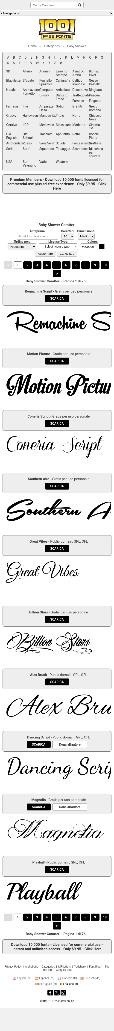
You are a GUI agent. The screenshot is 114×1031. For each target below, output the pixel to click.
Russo (27, 143)
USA (9, 162)
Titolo (60, 115)
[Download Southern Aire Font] (57, 486)
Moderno (78, 125)
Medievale (46, 125)
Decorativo (80, 90)
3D (8, 71)
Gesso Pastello (94, 82)
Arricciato (63, 90)
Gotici (60, 106)
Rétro (76, 134)
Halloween (30, 115)
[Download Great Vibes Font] (57, 548)
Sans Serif (46, 143)
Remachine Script (38, 291)
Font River (95, 966)
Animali (44, 71)
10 (105, 265)
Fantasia (12, 106)
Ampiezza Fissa (46, 108)
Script (10, 149)
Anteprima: (38, 231)
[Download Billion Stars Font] (57, 619)
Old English (11, 136)
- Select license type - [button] (57, 246)
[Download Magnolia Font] (38, 807)
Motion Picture (38, 354)
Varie (43, 162)
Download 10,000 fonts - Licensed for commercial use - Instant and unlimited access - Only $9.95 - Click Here (57, 946)
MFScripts (64, 966)
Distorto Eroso (61, 97)
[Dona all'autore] (70, 744)
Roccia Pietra (94, 136)
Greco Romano (95, 108)
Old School (28, 136)
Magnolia (38, 800)
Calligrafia (63, 80)
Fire (25, 106)
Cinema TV (94, 126)
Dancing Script (38, 737)
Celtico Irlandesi (78, 82)
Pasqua (94, 95)
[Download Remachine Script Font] (57, 298)
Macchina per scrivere (96, 152)
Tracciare (46, 134)
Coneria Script (38, 416)
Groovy (11, 115)
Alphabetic (31, 966)
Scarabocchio (80, 149)
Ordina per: (22, 241)
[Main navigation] (56, 13)
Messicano (63, 125)
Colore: (92, 241)
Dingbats (95, 90)
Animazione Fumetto (30, 91)
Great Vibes (38, 541)
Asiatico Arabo (78, 73)
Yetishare (80, 966)
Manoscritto (47, 115)
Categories (48, 966)
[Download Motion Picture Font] (57, 361)
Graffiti (77, 106)
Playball (38, 862)
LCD (26, 125)
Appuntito (63, 134)
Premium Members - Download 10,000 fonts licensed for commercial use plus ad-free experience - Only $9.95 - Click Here (57, 184)
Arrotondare (14, 143)
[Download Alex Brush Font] (57, 682)
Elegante (95, 101)
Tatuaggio (63, 149)
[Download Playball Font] (57, 869)
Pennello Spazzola (46, 82)
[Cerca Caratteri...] (80, 5)
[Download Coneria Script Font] (57, 423)
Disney (44, 95)
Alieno (27, 71)
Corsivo (11, 125)
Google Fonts (64, 969)
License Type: (58, 241)
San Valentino (29, 163)
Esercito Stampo (61, 73)
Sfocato (28, 80)
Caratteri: (68, 231)
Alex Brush (38, 675)
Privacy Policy (13, 966)
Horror (77, 115)
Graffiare (95, 143)
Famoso (78, 101)
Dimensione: (86, 231)
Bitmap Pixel (94, 73)
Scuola (60, 143)
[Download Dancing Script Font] (38, 744)
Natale (11, 90)
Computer (46, 90)
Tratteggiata (80, 95)
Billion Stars (38, 612)
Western (61, 162)
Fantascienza (80, 143)
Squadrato (46, 149)
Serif (26, 149)
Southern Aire (38, 479)
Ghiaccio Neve (95, 117)
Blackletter (13, 80)
